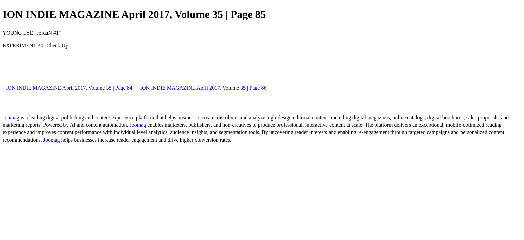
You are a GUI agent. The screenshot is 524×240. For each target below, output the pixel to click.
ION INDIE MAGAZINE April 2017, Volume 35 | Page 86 (203, 88)
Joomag (12, 117)
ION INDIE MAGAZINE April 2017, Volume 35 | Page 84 (69, 88)
